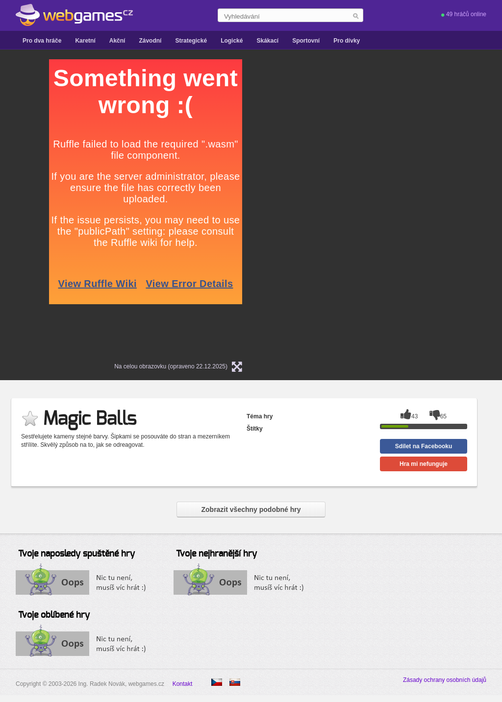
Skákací (267, 40)
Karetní (85, 40)
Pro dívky (346, 40)
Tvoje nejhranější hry (216, 554)
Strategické (191, 40)
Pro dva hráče (42, 40)
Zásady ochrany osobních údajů (444, 680)
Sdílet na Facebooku (423, 446)
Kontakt (183, 683)
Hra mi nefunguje (424, 463)
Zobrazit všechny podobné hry (251, 509)
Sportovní (306, 40)
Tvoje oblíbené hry (54, 615)
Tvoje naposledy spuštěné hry (76, 554)
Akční (117, 40)
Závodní (150, 40)
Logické (232, 40)
